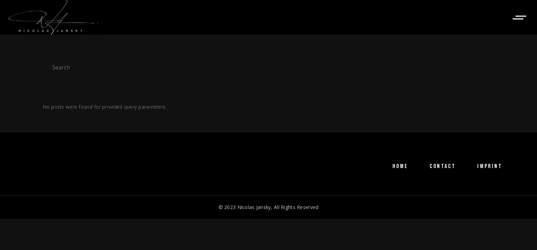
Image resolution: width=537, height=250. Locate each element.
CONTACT (443, 166)
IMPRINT (489, 166)
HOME (400, 166)
